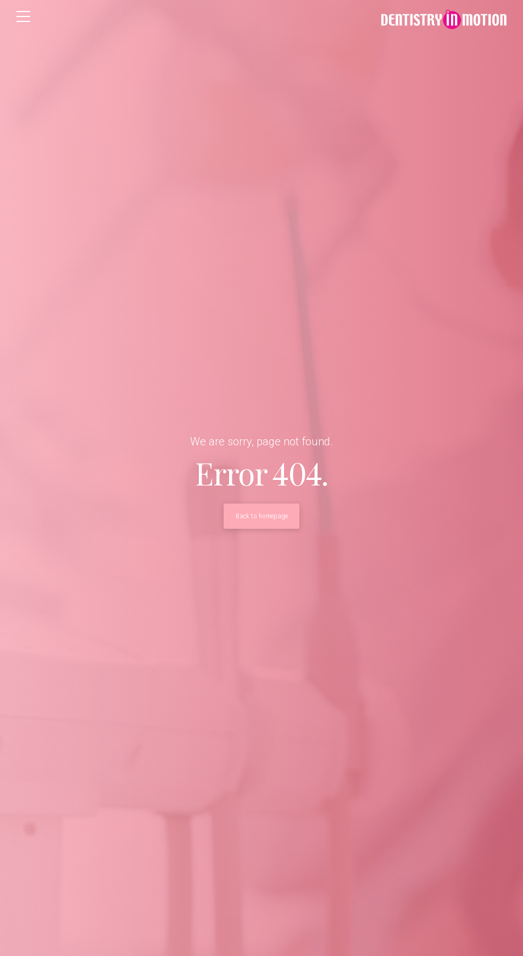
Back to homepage (262, 516)
